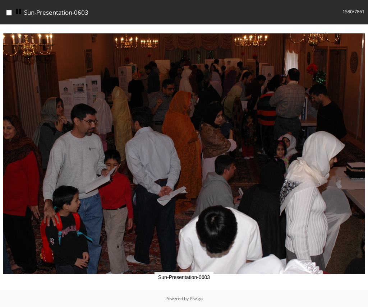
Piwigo (196, 299)
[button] (361, 31)
